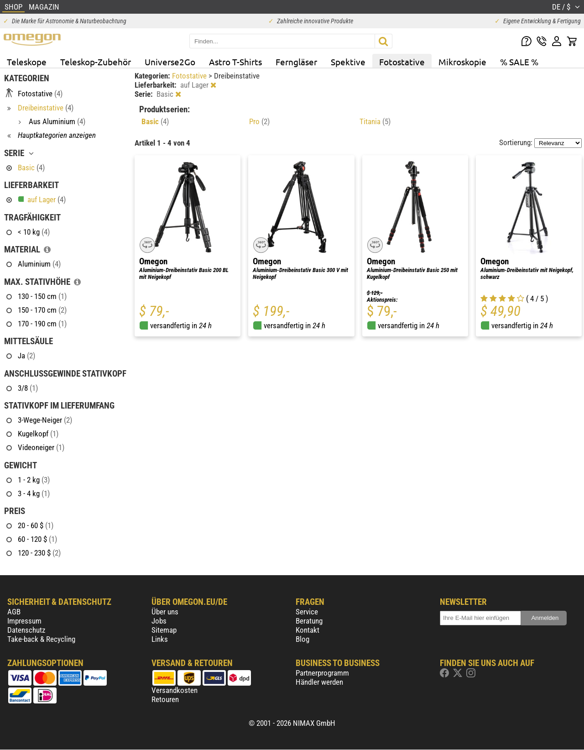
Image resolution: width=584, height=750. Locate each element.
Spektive (348, 61)
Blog (302, 639)
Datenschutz (26, 630)
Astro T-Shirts (235, 61)
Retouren (165, 699)
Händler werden (319, 682)
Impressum (24, 620)
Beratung (309, 620)
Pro (259, 121)
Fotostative (402, 61)
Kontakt (307, 630)
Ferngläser (296, 61)
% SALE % (519, 61)
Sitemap (164, 630)
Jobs (159, 620)
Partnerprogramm (322, 672)
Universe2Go (170, 61)
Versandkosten (174, 690)
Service (307, 611)
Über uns (164, 611)
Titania (375, 121)
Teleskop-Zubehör (95, 61)
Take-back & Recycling (41, 639)
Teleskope (27, 61)
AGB (14, 611)
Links (159, 639)
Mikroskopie (462, 61)
